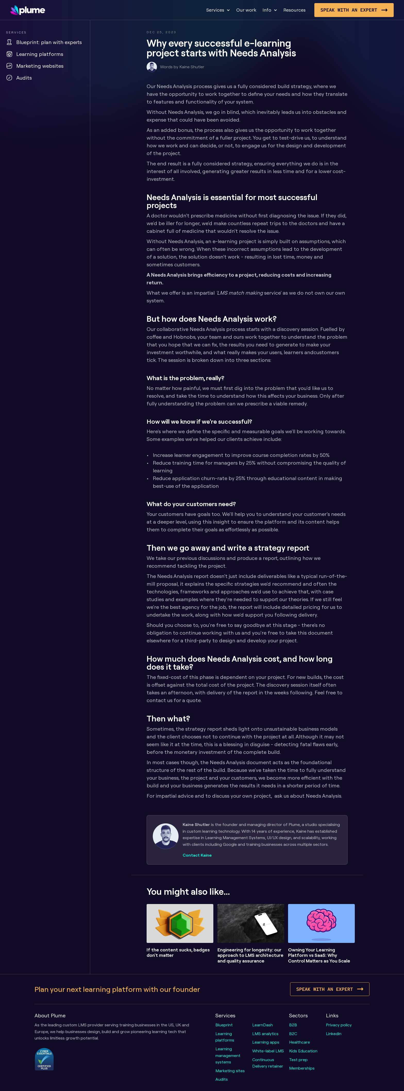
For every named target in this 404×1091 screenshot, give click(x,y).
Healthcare (299, 1042)
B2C (293, 1033)
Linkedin (333, 1033)
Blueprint (224, 1024)
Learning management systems (228, 1055)
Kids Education (303, 1050)
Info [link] (267, 10)
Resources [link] (294, 10)
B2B (293, 1024)
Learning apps (265, 1042)
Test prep (298, 1059)
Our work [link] (246, 10)
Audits (221, 1079)
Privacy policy (339, 1024)
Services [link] (215, 10)
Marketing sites (230, 1070)
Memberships (302, 1068)
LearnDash (262, 1024)
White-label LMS (268, 1050)
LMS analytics (265, 1033)
